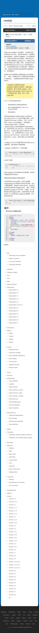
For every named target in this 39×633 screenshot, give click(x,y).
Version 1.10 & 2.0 (14, 561)
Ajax (8, 253)
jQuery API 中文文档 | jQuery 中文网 (19, 7)
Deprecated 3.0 (13, 308)
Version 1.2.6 (13, 523)
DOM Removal (13, 399)
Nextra (36, 612)
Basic (10, 451)
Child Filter (12, 457)
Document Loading (18, 25)
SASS (29, 618)
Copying (11, 384)
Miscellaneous (11, 412)
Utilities (9, 493)
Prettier (25, 621)
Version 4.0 (12, 594)
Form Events (13, 361)
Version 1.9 (12, 558)
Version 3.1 (12, 573)
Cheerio (28, 624)
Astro (33, 624)
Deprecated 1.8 (13, 299)
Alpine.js (19, 621)
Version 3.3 (12, 579)
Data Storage (13, 418)
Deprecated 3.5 (13, 320)
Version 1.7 (12, 552)
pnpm (29, 615)
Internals (9, 375)
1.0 (33, 41)
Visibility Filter (13, 472)
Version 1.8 (12, 555)
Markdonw (6, 621)
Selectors (10, 445)
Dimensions (10, 327)
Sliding (11, 342)
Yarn (24, 615)
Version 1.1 (12, 505)
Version (9, 496)
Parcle (12, 618)
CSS (8, 278)
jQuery (32, 30)
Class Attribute (13, 381)
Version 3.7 (12, 591)
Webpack (35, 615)
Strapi (21, 624)
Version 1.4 (12, 529)
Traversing (10, 477)
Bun (7, 624)
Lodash (14, 615)
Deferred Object (12, 284)
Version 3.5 (12, 585)
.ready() (34, 25)
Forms (9, 372)
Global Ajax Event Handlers (17, 255)
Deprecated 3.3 (13, 314)
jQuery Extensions (14, 469)
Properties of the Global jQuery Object (20, 437)
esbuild (18, 618)
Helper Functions (14, 258)
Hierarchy (12, 466)
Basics (11, 333)
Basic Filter (12, 454)
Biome (24, 618)
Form (10, 463)
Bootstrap (3, 612)
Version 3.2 (12, 576)
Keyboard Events (14, 364)
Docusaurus (6, 615)
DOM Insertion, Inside (15, 393)
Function (12, 46)
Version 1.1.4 (13, 513)
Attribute (11, 448)
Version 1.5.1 (13, 546)
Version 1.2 (12, 517)
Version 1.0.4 (13, 501)
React (19, 612)
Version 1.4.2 (13, 535)
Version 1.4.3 (13, 537)
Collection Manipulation (16, 415)
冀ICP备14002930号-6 (26, 627)
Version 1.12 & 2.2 (14, 567)
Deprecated (10, 287)
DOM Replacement (15, 402)
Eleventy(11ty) (14, 624)
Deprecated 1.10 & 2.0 (16, 305)
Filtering (11, 479)
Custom (11, 336)
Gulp (34, 618)
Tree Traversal (13, 485)
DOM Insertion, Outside (16, 396)
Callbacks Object (12, 272)
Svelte (12, 621)
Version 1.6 (12, 549)
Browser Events (13, 349)
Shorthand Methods (15, 264)
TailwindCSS (11, 612)
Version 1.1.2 (13, 507)
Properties (10, 432)
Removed (10, 442)
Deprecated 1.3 (13, 290)
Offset (9, 429)
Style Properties (14, 408)
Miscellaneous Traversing (16, 482)
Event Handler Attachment (17, 355)
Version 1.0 (12, 499)
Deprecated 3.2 (13, 311)
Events (10, 25)
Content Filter (13, 460)
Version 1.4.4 (13, 541)
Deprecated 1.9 (13, 302)
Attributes (10, 269)
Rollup (6, 618)
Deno (36, 621)
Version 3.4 (12, 582)
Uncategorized (11, 490)
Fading (11, 339)
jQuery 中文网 (18, 627)
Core (8, 275)
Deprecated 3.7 (13, 323)
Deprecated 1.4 (13, 293)
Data (8, 281)
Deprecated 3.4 (13, 317)
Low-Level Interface (15, 261)
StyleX (24, 612)
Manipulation (11, 378)
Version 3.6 (12, 588)
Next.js (30, 612)
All (9, 597)
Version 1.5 (12, 543)
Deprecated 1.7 (13, 296)
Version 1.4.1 (13, 531)
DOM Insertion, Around (16, 390)
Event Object (13, 358)
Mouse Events (13, 367)
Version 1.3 (12, 525)
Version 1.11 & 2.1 (14, 564)
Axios (30, 621)
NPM (19, 615)
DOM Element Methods (16, 421)
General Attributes (14, 405)
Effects (9, 330)
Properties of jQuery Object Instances (20, 434)
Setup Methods (13, 424)
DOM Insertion (13, 387)
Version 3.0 (12, 570)
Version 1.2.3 (13, 519)
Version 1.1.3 (13, 511)
